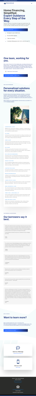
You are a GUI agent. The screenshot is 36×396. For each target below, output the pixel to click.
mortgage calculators (10, 101)
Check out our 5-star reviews (12, 71)
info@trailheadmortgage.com (18, 353)
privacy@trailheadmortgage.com (18, 389)
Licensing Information (18, 382)
